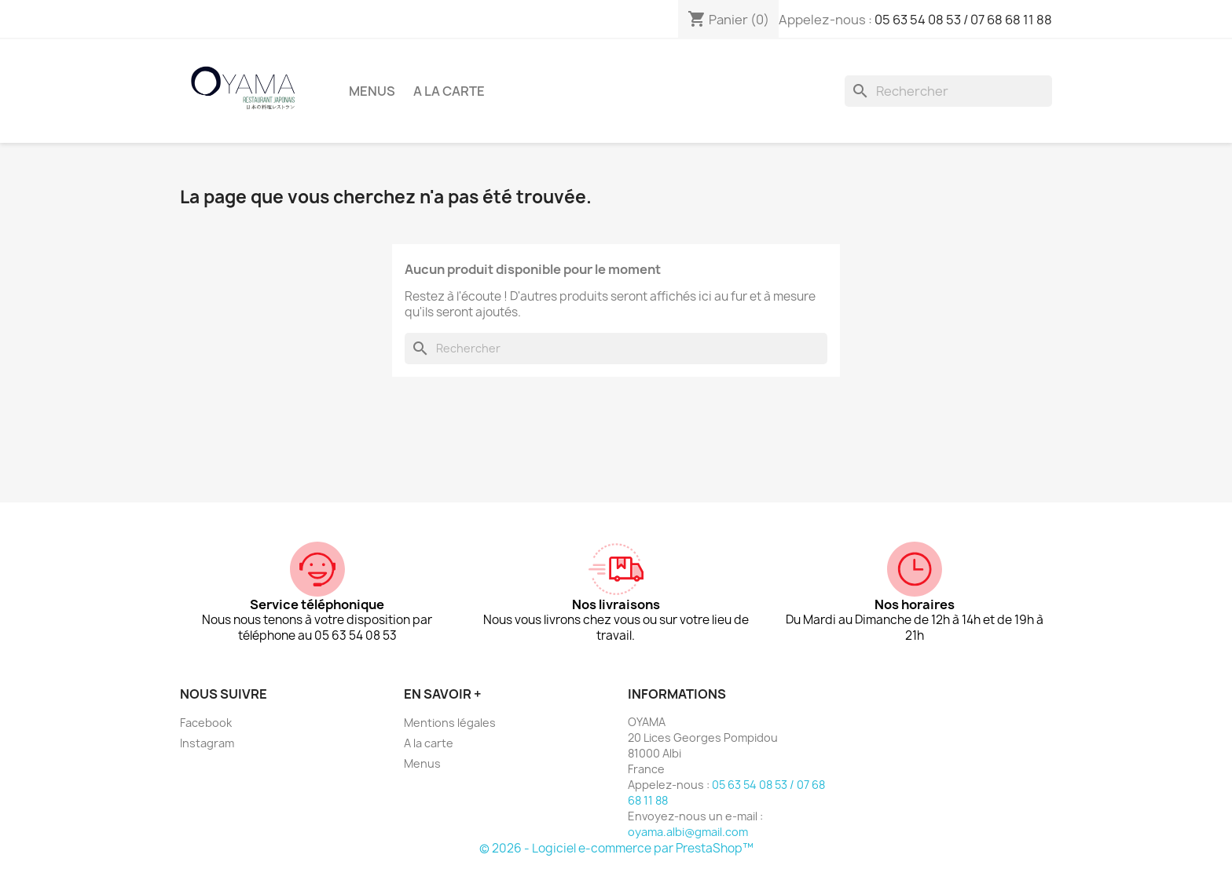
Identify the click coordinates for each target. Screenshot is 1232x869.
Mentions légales (450, 722)
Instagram (207, 743)
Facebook (206, 722)
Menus (372, 91)
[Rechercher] (948, 91)
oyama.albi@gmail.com (688, 831)
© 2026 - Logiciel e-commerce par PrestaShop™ (616, 848)
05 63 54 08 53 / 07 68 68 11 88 (963, 19)
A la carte (449, 91)
